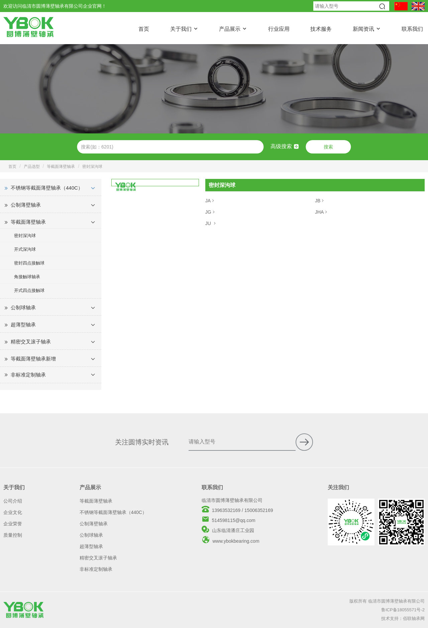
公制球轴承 (23, 307)
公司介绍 (12, 501)
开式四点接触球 (29, 290)
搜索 (328, 146)
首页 (143, 29)
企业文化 (12, 512)
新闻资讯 (363, 29)
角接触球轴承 (27, 276)
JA (210, 200)
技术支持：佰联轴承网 (403, 618)
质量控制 (12, 535)
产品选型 (32, 166)
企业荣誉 (12, 523)
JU (211, 223)
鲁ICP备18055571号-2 (403, 609)
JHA (321, 212)
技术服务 (321, 29)
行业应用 (279, 29)
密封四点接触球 (29, 263)
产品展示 (229, 29)
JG (210, 212)
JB (320, 200)
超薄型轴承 (23, 324)
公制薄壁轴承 (26, 205)
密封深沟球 (92, 166)
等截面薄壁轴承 (61, 166)
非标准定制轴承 (28, 375)
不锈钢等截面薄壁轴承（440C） (47, 188)
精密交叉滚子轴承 (31, 341)
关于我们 (181, 29)
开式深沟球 (25, 249)
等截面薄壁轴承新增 (33, 358)
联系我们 (412, 29)
